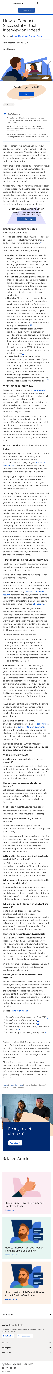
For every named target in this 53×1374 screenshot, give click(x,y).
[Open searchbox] (38, 3)
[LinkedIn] (7, 1369)
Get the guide (26, 219)
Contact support (24, 1336)
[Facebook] (3, 1369)
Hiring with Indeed (19, 1010)
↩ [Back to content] (47, 1017)
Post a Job (26, 10)
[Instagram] (15, 1369)
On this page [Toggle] (26, 49)
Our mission (26, 1314)
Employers (26, 1347)
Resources (26, 1352)
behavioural (42, 723)
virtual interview (38, 390)
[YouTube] (11, 1369)
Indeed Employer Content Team (27, 36)
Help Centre (8, 1336)
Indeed (26, 1342)
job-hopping (38, 603)
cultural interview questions (31, 726)
